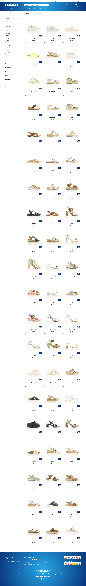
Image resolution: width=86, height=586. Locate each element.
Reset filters (7, 13)
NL (76, 1)
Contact (6, 558)
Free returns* (20, 1)
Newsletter (46, 563)
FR (75, 1)
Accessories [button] (43, 9)
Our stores (46, 558)
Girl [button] (25, 9)
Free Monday (72, 198)
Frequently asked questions (10, 557)
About (45, 557)
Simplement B (53, 92)
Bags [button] (35, 9)
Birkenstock (72, 39)
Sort (33, 13)
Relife (52, 462)
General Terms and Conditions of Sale (12, 561)
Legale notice (7, 560)
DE (80, 1)
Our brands (46, 560)
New (6, 9)
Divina (52, 171)
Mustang (72, 65)
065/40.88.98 (34, 560)
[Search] (36, 5)
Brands (51, 9)
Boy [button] (30, 9)
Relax (72, 92)
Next (79, 13)
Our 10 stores (59, 1)
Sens (53, 515)
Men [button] (19, 9)
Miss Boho (33, 145)
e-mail (31, 562)
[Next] (59, 550)
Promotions (60, 9)
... (53, 550)
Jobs (45, 561)
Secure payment (30, 1)
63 (56, 550)
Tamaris (34, 436)
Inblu (53, 65)
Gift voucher (68, 1)
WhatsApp (32, 557)
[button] (56, 5)
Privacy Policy (7, 563)
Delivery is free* (10, 1)
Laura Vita (33, 92)
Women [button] (13, 9)
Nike (34, 39)
